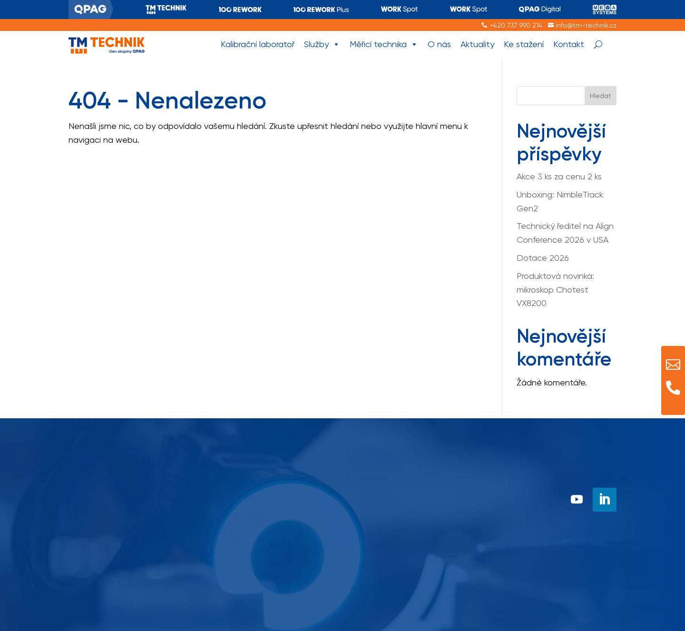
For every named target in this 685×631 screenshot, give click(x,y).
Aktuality (477, 44)
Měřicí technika (384, 44)
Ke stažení (524, 44)
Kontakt (568, 44)
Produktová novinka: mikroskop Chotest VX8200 (555, 289)
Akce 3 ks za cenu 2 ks (559, 176)
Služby (322, 44)
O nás (439, 44)
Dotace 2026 (543, 258)
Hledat (600, 95)
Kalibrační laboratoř (257, 44)
